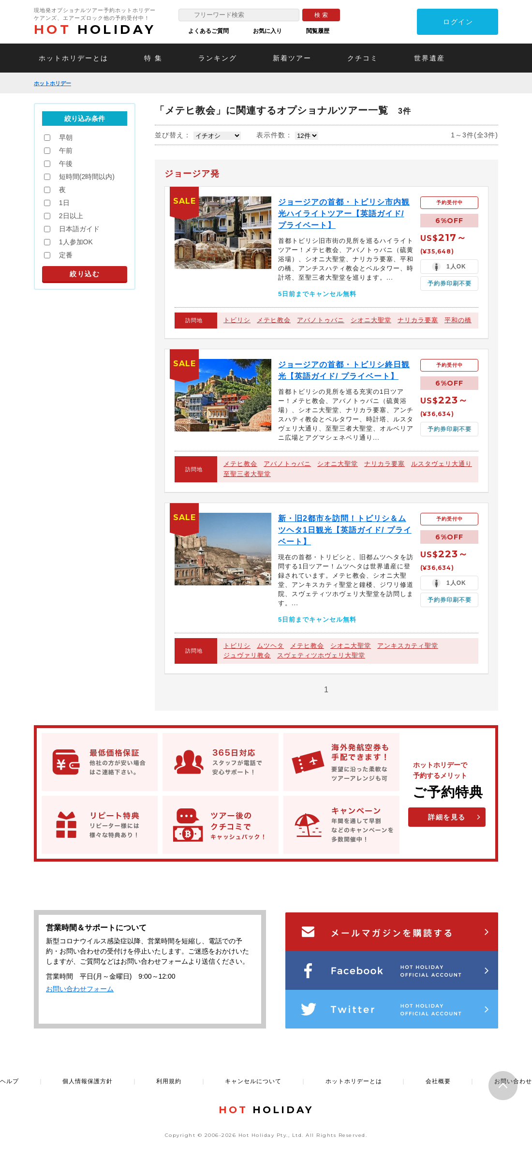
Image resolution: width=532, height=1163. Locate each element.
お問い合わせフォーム (80, 989)
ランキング (217, 58)
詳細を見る (447, 817)
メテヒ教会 (274, 320)
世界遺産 (429, 58)
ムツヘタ (270, 645)
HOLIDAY (95, 29)
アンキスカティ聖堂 (407, 645)
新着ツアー (292, 58)
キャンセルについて (253, 1081)
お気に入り (267, 31)
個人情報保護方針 (87, 1081)
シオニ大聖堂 (371, 320)
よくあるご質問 (208, 31)
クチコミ (362, 58)
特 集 (153, 58)
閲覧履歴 (317, 31)
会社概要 (438, 1081)
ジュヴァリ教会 (247, 655)
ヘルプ (9, 1081)
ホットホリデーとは (73, 58)
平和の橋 (458, 320)
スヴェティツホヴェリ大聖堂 (321, 655)
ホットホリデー (52, 83)
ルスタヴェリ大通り (441, 463)
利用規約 (168, 1081)
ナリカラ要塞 (418, 320)
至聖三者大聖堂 (247, 473)
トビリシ (237, 320)
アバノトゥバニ (320, 320)
